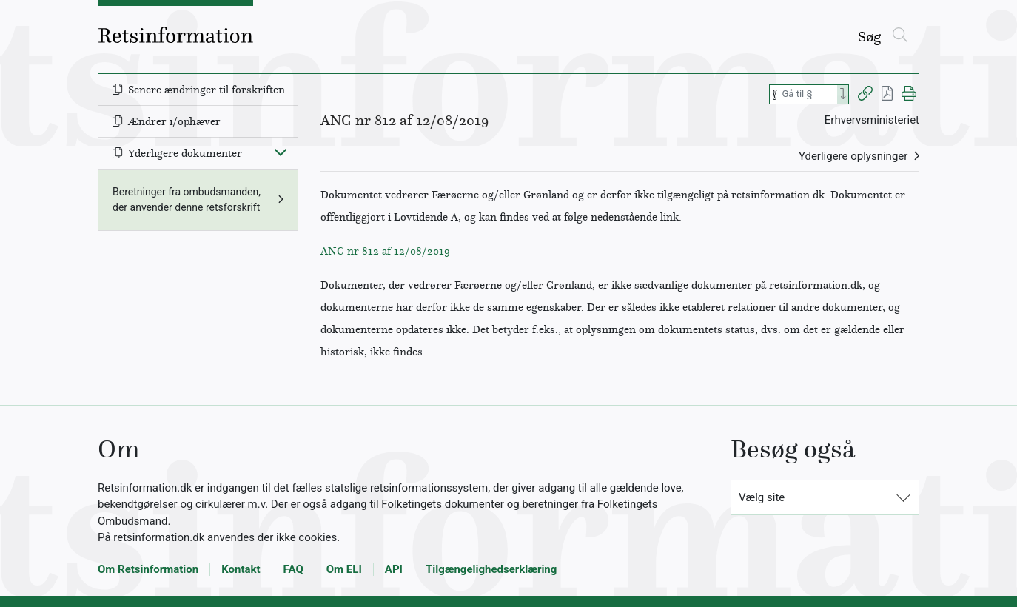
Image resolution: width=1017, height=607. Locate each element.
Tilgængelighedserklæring (491, 569)
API (394, 569)
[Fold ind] (280, 151)
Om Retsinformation (148, 569)
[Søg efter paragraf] (808, 94)
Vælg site (762, 497)
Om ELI (344, 569)
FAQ (293, 569)
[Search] (843, 94)
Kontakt (240, 569)
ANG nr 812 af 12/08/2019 (385, 251)
